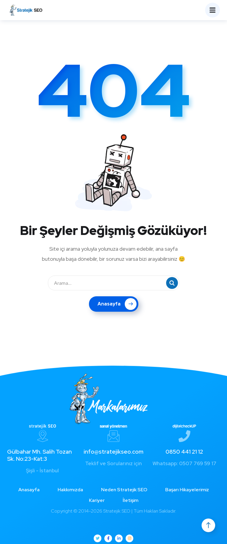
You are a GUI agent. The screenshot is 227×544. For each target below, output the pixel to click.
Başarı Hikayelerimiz (187, 490)
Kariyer (97, 500)
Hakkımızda (70, 490)
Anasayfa (117, 304)
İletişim (130, 500)
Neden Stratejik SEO (124, 490)
